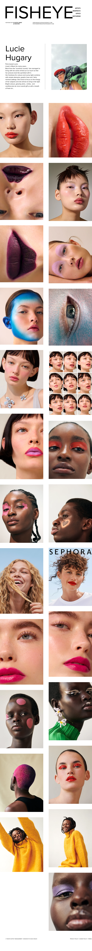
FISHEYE (38, 12)
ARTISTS (77, 8)
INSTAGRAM (76, 16)
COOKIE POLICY (83, 938)
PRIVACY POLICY (74, 938)
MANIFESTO (76, 11)
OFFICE (78, 13)
